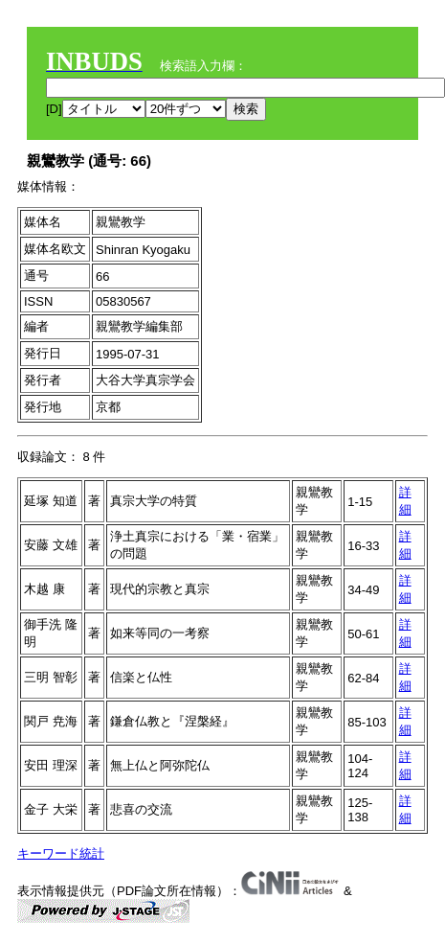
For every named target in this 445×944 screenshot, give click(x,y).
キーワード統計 (60, 853)
